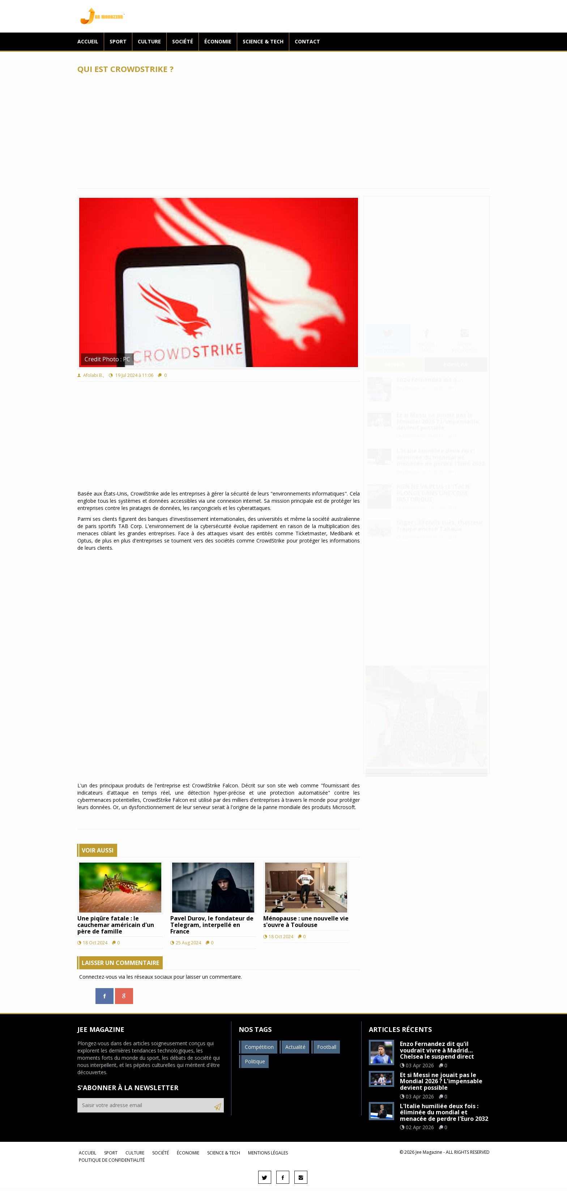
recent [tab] (395, 357)
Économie (217, 41)
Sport (118, 41)
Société (182, 41)
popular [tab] (456, 357)
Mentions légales (268, 1153)
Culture (149, 41)
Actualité (295, 1046)
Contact (307, 41)
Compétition (259, 1046)
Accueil (87, 41)
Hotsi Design (426, 766)
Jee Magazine (100, 16)
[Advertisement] (283, 131)
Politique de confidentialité (112, 1160)
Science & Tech (263, 41)
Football (326, 1046)
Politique (255, 1061)
